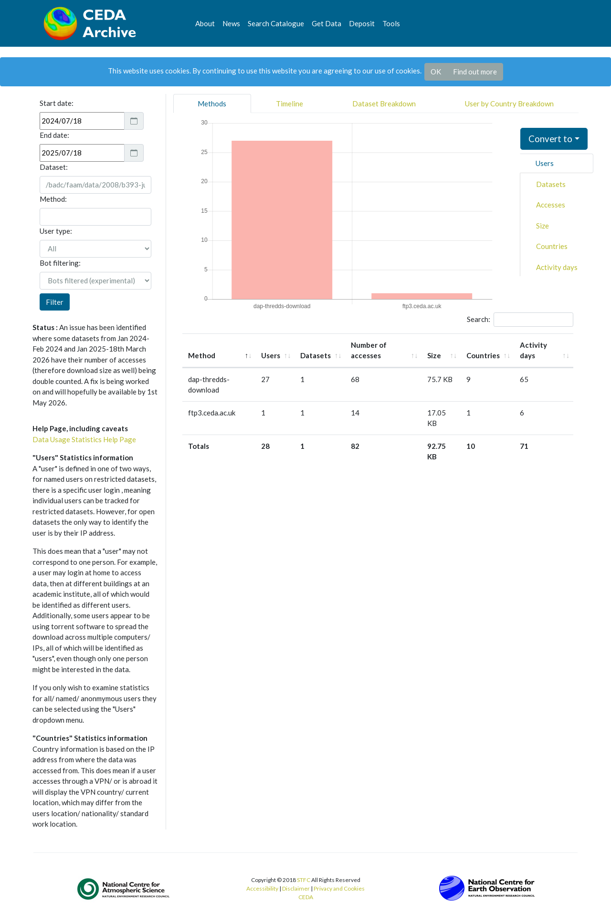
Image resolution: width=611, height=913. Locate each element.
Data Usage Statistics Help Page (84, 439)
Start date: (57, 103)
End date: (54, 135)
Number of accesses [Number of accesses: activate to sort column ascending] (369, 350)
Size (542, 225)
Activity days (557, 267)
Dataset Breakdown (384, 103)
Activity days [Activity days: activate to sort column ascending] (533, 350)
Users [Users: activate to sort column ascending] (270, 355)
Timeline (289, 103)
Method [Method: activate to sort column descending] (201, 355)
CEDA (305, 897)
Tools (391, 23)
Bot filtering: (60, 263)
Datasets (551, 184)
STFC (303, 879)
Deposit (362, 23)
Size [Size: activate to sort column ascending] (434, 355)
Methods (212, 103)
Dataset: (54, 167)
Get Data (326, 23)
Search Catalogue (276, 23)
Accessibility (262, 888)
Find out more (475, 71)
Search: (520, 319)
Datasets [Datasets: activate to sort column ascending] (315, 355)
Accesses (550, 204)
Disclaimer (296, 888)
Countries (552, 246)
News (231, 23)
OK (436, 71)
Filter (54, 302)
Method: (53, 199)
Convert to (550, 138)
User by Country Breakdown (509, 103)
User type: (56, 231)
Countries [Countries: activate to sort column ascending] (483, 355)
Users (545, 163)
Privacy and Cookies (339, 888)
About (205, 23)
